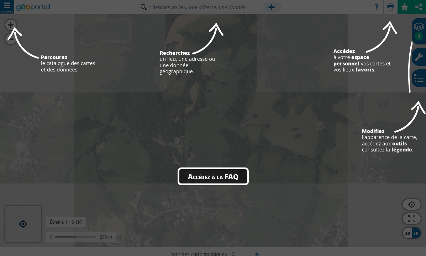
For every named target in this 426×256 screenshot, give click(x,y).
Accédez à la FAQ (213, 176)
